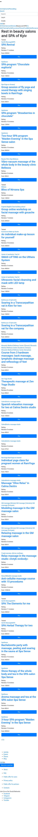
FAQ (5, 773)
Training (5, 28)
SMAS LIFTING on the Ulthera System (18, 259)
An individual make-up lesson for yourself (18, 236)
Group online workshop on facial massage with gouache (17, 211)
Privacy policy (8, 780)
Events (7, 9)
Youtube (6, 800)
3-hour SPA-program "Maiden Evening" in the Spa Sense (17, 721)
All (1, 26)
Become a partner (7, 765)
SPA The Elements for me (15, 603)
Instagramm (7, 798)
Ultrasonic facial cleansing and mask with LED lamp (18, 281)
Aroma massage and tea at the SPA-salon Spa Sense (18, 698)
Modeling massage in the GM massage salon (17, 510)
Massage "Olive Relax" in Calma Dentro (15, 485)
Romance (35, 28)
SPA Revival (8, 44)
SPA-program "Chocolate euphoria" (15, 66)
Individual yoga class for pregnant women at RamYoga (18, 462)
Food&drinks (28, 28)
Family (10, 28)
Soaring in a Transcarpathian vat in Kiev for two (17, 304)
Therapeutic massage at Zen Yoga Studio (17, 383)
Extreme (13, 26)
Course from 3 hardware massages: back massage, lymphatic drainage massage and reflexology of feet (17, 357)
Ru (2, 24)
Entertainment (6, 26)
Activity (2, 9)
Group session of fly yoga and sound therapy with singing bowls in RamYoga (18, 90)
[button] (3, 17)
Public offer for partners (11, 784)
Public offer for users (10, 777)
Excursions (15, 28)
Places (11, 9)
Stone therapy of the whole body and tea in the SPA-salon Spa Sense (18, 674)
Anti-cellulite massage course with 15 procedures (18, 580)
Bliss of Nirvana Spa (12, 189)
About (6, 769)
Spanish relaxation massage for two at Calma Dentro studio (18, 406)
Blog (14, 9)
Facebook (7, 794)
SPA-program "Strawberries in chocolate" (18, 115)
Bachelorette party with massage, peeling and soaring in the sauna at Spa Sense (18, 648)
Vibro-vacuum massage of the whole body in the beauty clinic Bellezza (18, 164)
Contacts (6, 788)
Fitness (21, 28)
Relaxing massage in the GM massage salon (17, 534)
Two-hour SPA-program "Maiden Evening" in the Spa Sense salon (17, 138)
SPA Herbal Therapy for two (16, 625)
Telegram (7, 796)
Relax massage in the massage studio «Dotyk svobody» (18, 557)
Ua (1, 24)
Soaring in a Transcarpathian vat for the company (17, 327)
